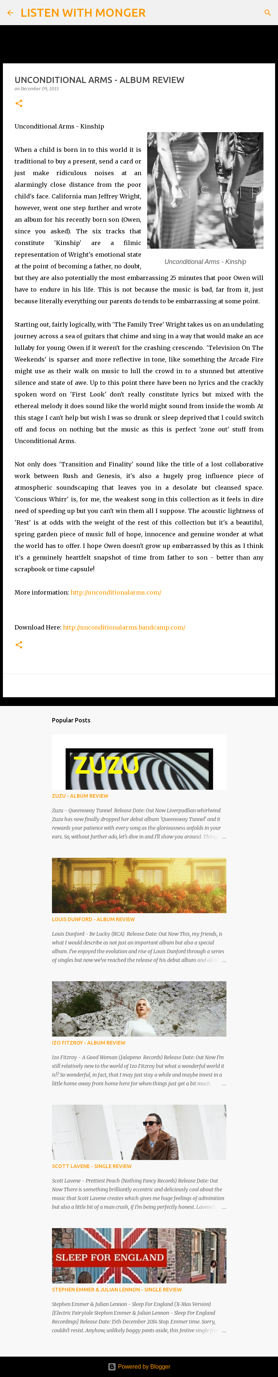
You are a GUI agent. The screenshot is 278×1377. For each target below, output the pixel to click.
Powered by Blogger (139, 1367)
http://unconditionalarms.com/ (115, 592)
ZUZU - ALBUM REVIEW (80, 796)
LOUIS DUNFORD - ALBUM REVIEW (93, 919)
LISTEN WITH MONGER (83, 12)
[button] (19, 104)
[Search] (156, 12)
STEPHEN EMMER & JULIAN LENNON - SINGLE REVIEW (117, 1290)
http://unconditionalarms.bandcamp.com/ (124, 627)
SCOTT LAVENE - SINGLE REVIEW (92, 1166)
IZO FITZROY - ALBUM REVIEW (88, 1043)
